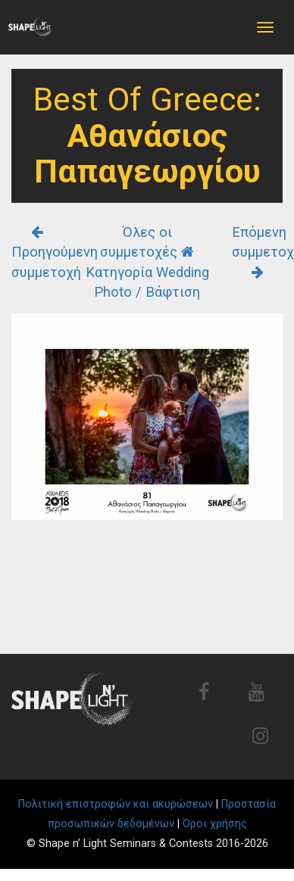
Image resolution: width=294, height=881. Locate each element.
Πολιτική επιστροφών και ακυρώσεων (115, 804)
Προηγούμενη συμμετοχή (54, 253)
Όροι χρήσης (215, 823)
